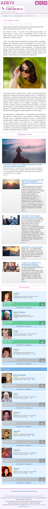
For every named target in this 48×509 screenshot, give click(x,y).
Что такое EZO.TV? (38, 496)
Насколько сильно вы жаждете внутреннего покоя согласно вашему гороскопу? (22, 165)
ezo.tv (6, 24)
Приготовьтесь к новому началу (32, 247)
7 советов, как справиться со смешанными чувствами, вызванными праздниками (31, 264)
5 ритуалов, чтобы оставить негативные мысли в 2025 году (31, 216)
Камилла (17, 431)
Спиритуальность (18, 16)
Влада (16, 331)
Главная (5, 16)
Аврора (16, 468)
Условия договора (31, 504)
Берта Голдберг (19, 312)
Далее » (5, 175)
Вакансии (30, 496)
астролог (12, 24)
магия (19, 24)
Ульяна (16, 349)
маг (16, 24)
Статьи (11, 16)
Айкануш (17, 450)
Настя (16, 394)
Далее (31, 297)
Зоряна (16, 293)
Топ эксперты (6, 369)
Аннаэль (17, 412)
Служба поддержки (9, 496)
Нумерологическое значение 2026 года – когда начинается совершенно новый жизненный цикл (32, 182)
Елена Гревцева (20, 375)
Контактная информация (21, 496)
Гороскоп (29, 491)
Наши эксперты (21, 491)
